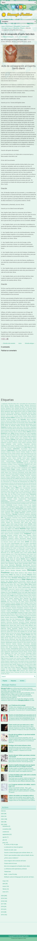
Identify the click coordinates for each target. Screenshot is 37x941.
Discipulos (33, 488)
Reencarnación (13, 617)
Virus (18, 670)
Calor (2, 441)
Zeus (8, 673)
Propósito (9, 611)
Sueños (19, 650)
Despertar (13, 477)
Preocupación (8, 607)
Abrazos (27, 405)
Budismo (33, 436)
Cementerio (24, 450)
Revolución (15, 624)
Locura (3, 556)
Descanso (3, 477)
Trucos (26, 659)
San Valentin (17, 633)
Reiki (11, 619)
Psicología (14, 612)
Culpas (29, 469)
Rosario (25, 627)
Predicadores (13, 606)
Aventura (7, 430)
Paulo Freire (25, 597)
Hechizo (28, 527)
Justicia (16, 546)
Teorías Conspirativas (30, 654)
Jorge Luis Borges (24, 543)
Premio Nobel (25, 606)
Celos (16, 450)
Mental (12, 573)
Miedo (11, 574)
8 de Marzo (33, 403)
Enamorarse (12, 500)
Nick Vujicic (17, 584)
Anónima (3, 421)
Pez (19, 601)
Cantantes (8, 444)
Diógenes (13, 488)
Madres (23, 559)
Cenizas (29, 450)
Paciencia (22, 590)
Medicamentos (32, 566)
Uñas (11, 662)
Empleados (9, 499)
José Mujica (32, 543)
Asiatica (3, 428)
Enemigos (27, 500)
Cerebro (34, 450)
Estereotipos (9, 509)
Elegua (15, 497)
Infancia (29, 535)
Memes (2, 570)
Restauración (33, 622)
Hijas (6, 528)
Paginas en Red (22, 938)
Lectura (31, 549)
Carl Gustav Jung (32, 445)
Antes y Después (32, 421)
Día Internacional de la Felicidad (9, 481)
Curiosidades (18, 470)
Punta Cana (4, 614)
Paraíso (34, 594)
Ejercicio (22, 495)
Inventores (4, 540)
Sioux (32, 642)
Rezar (23, 624)
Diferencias (33, 486)
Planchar (13, 603)
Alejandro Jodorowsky (21, 413)
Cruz (2, 467)
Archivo (22, 680)
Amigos (3, 417)
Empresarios (4, 500)
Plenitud (3, 604)
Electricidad (10, 497)
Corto (35, 462)
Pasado (21, 595)
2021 (2, 824)
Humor (27, 532)
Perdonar (3, 600)
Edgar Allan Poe (8, 494)
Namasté (28, 581)
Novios (11, 585)
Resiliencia (15, 622)
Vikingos (3, 669)
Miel (14, 574)
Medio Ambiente (16, 568)
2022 (26, 403)
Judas (30, 545)
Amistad (8, 417)
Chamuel (18, 452)
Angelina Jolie (16, 419)
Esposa (25, 508)
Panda (9, 592)
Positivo (7, 606)
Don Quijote (20, 491)
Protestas (34, 611)
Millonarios (4, 576)
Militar (34, 574)
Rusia (34, 627)
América (34, 416)
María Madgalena (10, 563)
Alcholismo (3, 413)
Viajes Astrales (11, 667)
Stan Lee (31, 648)
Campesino (14, 442)
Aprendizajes (29, 424)
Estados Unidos (31, 508)
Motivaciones (22, 577)
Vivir (27, 670)
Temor (5, 654)
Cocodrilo (3, 456)
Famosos (22, 513)
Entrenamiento (8, 503)
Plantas (26, 603)
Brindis (21, 436)
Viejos (34, 667)
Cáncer (24, 442)
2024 (2, 816)
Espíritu (17, 506)
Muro (7, 581)
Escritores (9, 505)
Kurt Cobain (13, 548)
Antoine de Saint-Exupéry (19, 422)
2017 (18, 403)
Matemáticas (4, 566)
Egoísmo (17, 495)
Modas (23, 576)
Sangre (25, 633)
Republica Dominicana (30, 620)
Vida (22, 667)
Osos (12, 590)
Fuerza (3, 521)
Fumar (6, 521)
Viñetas (14, 669)
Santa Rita (33, 634)
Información (11, 537)
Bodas (18, 435)
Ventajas (20, 666)
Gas (12, 522)
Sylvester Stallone (23, 651)
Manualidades (32, 562)
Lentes (23, 551)
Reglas (7, 619)
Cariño (25, 445)
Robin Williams (29, 625)
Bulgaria (12, 438)
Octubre (3, 587)
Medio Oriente (24, 568)
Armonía (14, 427)
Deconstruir (15, 472)
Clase (9, 455)
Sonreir (21, 647)
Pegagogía (16, 598)
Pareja (12, 595)
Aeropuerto (33, 410)
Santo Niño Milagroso (21, 636)
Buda (29, 436)
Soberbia (14, 644)
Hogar (28, 528)
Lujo (14, 557)
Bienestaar (21, 433)
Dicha (10, 486)
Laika (6, 549)
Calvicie (6, 441)
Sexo (18, 641)
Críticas (34, 466)
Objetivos (20, 585)
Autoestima (27, 428)
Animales (23, 419)
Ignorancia (11, 533)
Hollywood (33, 528)
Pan (7, 592)
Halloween (18, 527)
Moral (9, 577)
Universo (7, 662)
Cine (35, 453)
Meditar (30, 568)
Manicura (10, 562)
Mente (16, 573)
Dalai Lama (25, 470)
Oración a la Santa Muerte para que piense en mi (22, 715)
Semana (29, 637)
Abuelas (7, 406)
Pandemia (14, 592)
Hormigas (23, 530)
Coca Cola (23, 455)
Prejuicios (19, 606)
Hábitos (6, 527)
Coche (31, 455)
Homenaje (9, 530)
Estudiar (19, 509)
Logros (6, 556)
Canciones (29, 442)
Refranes (34, 617)
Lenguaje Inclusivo (15, 551)
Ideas (2, 533)
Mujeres (29, 579)
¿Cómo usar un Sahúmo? (11, 858)
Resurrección (10, 624)
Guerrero (30, 525)
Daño (29, 470)
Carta (25, 447)
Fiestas (25, 516)
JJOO (2, 543)
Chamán (13, 452)
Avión (14, 430)
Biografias (33, 433)
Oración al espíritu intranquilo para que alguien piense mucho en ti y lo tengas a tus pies (22, 765)
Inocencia (26, 537)
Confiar (2, 461)
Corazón (13, 462)
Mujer (24, 579)
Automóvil (33, 428)
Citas (6, 455)
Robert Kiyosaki (20, 625)
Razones (34, 614)
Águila (16, 411)
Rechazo (13, 615)
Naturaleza (4, 582)
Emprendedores (32, 499)
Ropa (21, 627)
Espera (7, 506)
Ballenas (34, 430)
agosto (5, 837)
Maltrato (29, 560)
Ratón (26, 614)
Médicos (9, 568)
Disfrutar (22, 489)
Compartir (33, 458)
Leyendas (16, 552)
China (5, 453)
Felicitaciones (21, 514)
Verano (24, 666)
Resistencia (21, 622)
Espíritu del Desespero (25, 506)
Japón (15, 541)
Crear (31, 464)
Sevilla (15, 641)
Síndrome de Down (21, 642)
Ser (32, 639)
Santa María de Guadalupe (14, 634)
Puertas (34, 612)
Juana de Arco (18, 545)
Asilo (6, 428)
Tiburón (21, 656)
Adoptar (24, 410)
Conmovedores (10, 461)
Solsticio (3, 647)
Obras (28, 585)
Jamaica (11, 541)
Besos (9, 433)
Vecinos (31, 664)
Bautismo (20, 431)
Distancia (27, 489)
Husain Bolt (32, 532)
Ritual (11, 625)
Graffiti (34, 524)
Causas (30, 448)
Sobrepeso (19, 644)
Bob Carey (7, 435)
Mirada (9, 576)
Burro (21, 438)
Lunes (17, 557)
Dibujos (6, 486)
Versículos (33, 666)
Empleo (15, 499)
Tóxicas (23, 658)
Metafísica (21, 573)
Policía (25, 604)
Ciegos (22, 453)
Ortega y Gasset (32, 589)
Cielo (25, 453)
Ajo (27, 411)
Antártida (18, 421)
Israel (28, 540)
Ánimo (28, 419)
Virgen (14, 670)
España (34, 505)
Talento (34, 651)
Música (11, 581)
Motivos (28, 577)
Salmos (34, 628)
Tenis (18, 654)
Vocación (31, 670)
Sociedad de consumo (7, 645)
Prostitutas (22, 611)
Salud (11, 630)
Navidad (10, 582)
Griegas (21, 525)
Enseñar (3, 503)
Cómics (14, 458)
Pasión (29, 595)
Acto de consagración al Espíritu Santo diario (17, 34)
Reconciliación (26, 615)
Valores (19, 664)
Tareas (15, 653)
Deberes (7, 472)
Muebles (8, 579)
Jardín (18, 541)
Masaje (6, 565)
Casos (2, 448)
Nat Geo (34, 581)
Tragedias (3, 659)
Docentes (3, 491)
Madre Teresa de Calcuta (13, 559)
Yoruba (2, 673)
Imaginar (34, 533)
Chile (2, 453)
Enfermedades (5, 502)
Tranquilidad (9, 659)
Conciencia (22, 459)
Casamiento (33, 447)
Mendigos (13, 570)
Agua (12, 411)
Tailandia (30, 651)
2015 (2, 909)
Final (5, 517)
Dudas (17, 492)
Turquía (34, 659)
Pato (2, 597)
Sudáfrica (15, 650)
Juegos (34, 545)
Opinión (20, 587)
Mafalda (3, 560)
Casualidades (8, 448)
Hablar (10, 527)
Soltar (7, 647)
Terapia (3, 656)
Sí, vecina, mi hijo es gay (11, 844)
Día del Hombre (18, 480)
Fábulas (24, 511)
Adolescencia (18, 410)
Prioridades (3, 609)
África (2, 411)
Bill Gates (27, 433)
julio (4, 840)
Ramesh (17, 614)
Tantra (2, 653)
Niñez (26, 584)
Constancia (25, 461)
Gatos (26, 522)
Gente (12, 524)
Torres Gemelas (17, 658)
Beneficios (4, 433)
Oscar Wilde (4, 590)
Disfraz (17, 489)
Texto (11, 656)
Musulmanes (22, 581)
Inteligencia (4, 538)
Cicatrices (18, 453)
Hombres (3, 530)
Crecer (34, 464)
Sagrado (21, 628)
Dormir (5, 492)
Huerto (8, 532)
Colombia (29, 456)
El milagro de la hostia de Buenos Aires (20, 745)
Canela (2, 444)
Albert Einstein (32, 411)
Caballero (3, 439)
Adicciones (8, 410)
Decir (10, 472)
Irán (21, 540)
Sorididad (34, 647)
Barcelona (10, 431)
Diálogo (24, 484)
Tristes (18, 659)
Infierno (34, 535)
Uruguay (15, 662)
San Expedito (21, 631)
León (26, 551)
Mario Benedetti (23, 563)
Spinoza (26, 648)
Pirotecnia (8, 603)
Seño (20, 639)
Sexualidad (23, 641)
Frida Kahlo (19, 519)
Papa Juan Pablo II (6, 594)
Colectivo (20, 456)
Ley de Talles (10, 552)
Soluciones (15, 647)
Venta (16, 666)
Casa (28, 447)
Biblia (12, 433)
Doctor (8, 491)
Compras (3, 459)
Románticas (16, 627)
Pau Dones (11, 597)
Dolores (15, 491)
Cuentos (33, 467)
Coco (35, 455)
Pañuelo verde (21, 592)
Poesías (18, 604)
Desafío (2, 475)
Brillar (17, 436)
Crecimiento (4, 466)
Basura (15, 431)
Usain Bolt (20, 662)
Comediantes (4, 458)
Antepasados (24, 421)
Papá (26, 592)
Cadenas (12, 439)
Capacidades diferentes (30, 444)
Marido (17, 563)
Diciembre (15, 486)
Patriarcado (6, 597)
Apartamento (8, 424)
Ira (19, 540)
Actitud (17, 408)
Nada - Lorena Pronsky (10, 874)
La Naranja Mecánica (30, 548)
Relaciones (18, 619)
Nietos (22, 584)
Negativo (15, 582)
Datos (34, 470)
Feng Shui (16, 516)
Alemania (3, 414)
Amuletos (18, 417)
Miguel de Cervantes (21, 574)
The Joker (16, 656)
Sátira (2, 637)
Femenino (27, 514)
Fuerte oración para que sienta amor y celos (21, 725)
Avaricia (3, 430)
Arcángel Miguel (25, 425)
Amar (20, 416)
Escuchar (15, 505)
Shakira (34, 641)
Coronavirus (19, 462)
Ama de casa (10, 416)
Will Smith (22, 672)
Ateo (14, 428)
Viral (10, 670)
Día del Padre (32, 480)
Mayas (27, 566)
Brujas (25, 436)
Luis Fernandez (9, 557)
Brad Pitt (9, 436)
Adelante (3, 410)
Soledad (27, 645)
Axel (17, 430)
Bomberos (29, 435)
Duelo (20, 492)
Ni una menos (9, 584)
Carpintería (18, 447)
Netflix (2, 584)
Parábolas (19, 594)
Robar (15, 625)
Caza (35, 448)
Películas (26, 598)
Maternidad (15, 566)
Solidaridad (33, 645)
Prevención (26, 607)
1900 (9, 403)
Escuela (20, 505)
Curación (12, 470)
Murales (3, 581)
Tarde (12, 653)
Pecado (2, 598)
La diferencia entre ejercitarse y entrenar (15, 869)
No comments (23, 37)
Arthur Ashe (23, 427)
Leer (35, 549)
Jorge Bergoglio (15, 543)
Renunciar (9, 620)
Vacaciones (30, 662)
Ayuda (22, 430)
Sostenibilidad (14, 648)
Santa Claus (30, 633)
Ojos (16, 587)
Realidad (3, 615)
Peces (6, 598)
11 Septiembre (4, 403)
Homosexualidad (16, 530)
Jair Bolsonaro (4, 541)
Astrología (10, 428)
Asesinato (33, 427)
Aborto (22, 405)
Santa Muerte (26, 634)
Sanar (22, 633)
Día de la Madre (15, 478)
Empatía (3, 499)
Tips (2, 658)
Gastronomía (17, 522)
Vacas (34, 662)
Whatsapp (16, 672)
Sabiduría (3, 628)
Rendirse (3, 620)
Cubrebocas (24, 467)
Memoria (7, 570)
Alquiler (28, 414)
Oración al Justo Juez (10, 850)
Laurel (17, 549)
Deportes (17, 474)
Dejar (30, 472)
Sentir (17, 639)
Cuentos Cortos (5, 469)
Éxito (12, 511)
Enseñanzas (33, 502)
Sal (30, 628)
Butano (30, 438)
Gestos (25, 524)
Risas (7, 625)
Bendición (33, 431)
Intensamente (23, 538)
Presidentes (20, 607)
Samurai (26, 630)
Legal (2, 551)
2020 (23, 403)
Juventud (21, 546)
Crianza (13, 466)
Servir (12, 641)
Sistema (3, 644)
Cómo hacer (26, 458)
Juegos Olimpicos (5, 546)
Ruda (31, 627)
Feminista (10, 516)
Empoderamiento (22, 499)
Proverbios (3, 612)
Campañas (9, 442)
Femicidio (33, 514)
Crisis (17, 466)
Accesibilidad (33, 406)
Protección (28, 611)
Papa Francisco (32, 592)
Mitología (16, 576)
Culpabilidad (24, 469)
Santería (3, 636)
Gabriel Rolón (29, 521)
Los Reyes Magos (27, 556)
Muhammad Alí (18, 579)
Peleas (21, 598)
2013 (2, 914)
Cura (8, 470)
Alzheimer (3, 416)
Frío (23, 519)
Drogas (13, 492)
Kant (29, 546)
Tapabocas (7, 653)
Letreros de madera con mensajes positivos (21, 795)
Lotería (34, 556)
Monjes (2, 577)
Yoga (34, 672)
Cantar (14, 444)
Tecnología (29, 653)
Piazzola (32, 601)
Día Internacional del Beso (20, 483)
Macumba (33, 557)
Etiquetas (13, 680)
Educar (3, 495)
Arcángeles (33, 425)
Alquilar (24, 414)
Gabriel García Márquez (19, 521)
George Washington (19, 524)
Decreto (26, 472)
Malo (25, 560)
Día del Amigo (10, 480)
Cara (9, 445)
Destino (18, 477)
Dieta (24, 486)
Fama (12, 513)
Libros (34, 552)
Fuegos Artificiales (31, 519)
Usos (25, 662)
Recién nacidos (19, 615)
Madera (3, 559)
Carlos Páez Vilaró (5, 447)
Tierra (34, 656)
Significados (9, 642)
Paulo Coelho (18, 597)
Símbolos (15, 642)
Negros (25, 582)
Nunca (15, 585)
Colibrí (24, 456)
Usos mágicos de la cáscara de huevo (15, 860)
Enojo (27, 502)
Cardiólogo (17, 445)
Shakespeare (29, 641)
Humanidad (16, 532)
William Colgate (29, 672)
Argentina (4, 427)
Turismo (30, 659)
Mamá (34, 560)
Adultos (28, 410)
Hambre (23, 527)
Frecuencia (13, 519)
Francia (3, 519)
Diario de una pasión (31, 484)
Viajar (5, 667)
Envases (19, 503)
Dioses (20, 488)
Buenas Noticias (5, 438)
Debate (2, 472)
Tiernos (30, 656)
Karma (3, 548)
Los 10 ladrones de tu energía (17, 705)
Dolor (12, 491)
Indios (24, 535)
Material (9, 566)
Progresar (3, 611)
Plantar (22, 603)
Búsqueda (25, 438)
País (30, 590)
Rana (20, 614)
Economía (34, 492)
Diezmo (28, 486)
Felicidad (14, 514)
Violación (19, 669)
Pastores (34, 595)
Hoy (6, 532)
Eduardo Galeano (25, 494)
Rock (35, 625)
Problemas (9, 609)
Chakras (8, 452)
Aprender (22, 424)
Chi (31, 452)
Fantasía (28, 513)
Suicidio (34, 650)
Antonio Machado (29, 422)
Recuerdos (33, 615)
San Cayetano (7, 631)
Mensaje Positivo (21, 570)
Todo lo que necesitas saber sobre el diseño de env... (19, 855)
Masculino (33, 565)
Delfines (34, 472)
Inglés (16, 537)
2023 (29, 403)
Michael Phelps (4, 574)
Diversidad (33, 489)
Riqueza (3, 625)
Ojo (13, 587)
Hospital (33, 530)
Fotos (34, 517)
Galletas (3, 522)
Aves (11, 430)
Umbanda (12, 661)
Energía (34, 500)
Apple (18, 424)
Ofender (10, 587)
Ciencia (29, 453)
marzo (4, 886)
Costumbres (20, 464)
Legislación (7, 551)
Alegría (12, 413)
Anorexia (8, 421)
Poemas (12, 604)
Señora (23, 639)
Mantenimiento (20, 562)
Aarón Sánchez (4, 405)
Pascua (26, 595)
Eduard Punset (16, 494)
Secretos (6, 637)
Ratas (23, 614)
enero (4, 892)
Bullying (17, 438)
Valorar (14, 664)
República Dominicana (6, 622)
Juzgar (26, 546)
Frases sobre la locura (10, 863)
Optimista (33, 587)
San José (27, 631)
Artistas (28, 427)
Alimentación (9, 414)
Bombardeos (23, 435)
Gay (30, 522)
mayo (4, 881)
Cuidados (18, 469)
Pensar (34, 598)
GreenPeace (16, 525)
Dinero (8, 488)
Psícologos (25, 612)
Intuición (34, 538)
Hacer (13, 527)
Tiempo (26, 656)
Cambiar (10, 441)
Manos (15, 562)
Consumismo (33, 461)
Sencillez (7, 639)
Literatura (23, 554)
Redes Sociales (5, 617)
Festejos (21, 516)
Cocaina (28, 455)
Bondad (34, 435)
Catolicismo (9, 26)
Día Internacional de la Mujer (26, 481)
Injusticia (21, 537)
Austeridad (17, 428)
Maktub (18, 560)
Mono (6, 577)
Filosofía (30, 516)
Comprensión (10, 459)
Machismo (28, 557)
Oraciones (16, 28)
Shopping (3, 642)
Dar (32, 470)
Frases (7, 519)
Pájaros (34, 590)
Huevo (11, 532)
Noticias (7, 585)
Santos (29, 636)
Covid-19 (26, 464)
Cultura (34, 469)
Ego (13, 495)
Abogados (17, 405)
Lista (19, 554)
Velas (2, 666)
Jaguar (34, 540)
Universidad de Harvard (23, 661)
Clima (18, 455)
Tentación (22, 654)
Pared (8, 595)
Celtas (19, 450)
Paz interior (33, 597)
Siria (35, 642)
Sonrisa (25, 647)
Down (9, 492)
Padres (27, 590)
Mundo (34, 579)
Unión (15, 661)
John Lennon (7, 543)
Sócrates (16, 645)
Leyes (21, 552)
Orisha (26, 589)
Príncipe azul (33, 607)
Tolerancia (6, 658)
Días (2, 486)
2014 (11, 403)
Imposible (3, 535)
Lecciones (21, 549)
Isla (26, 540)
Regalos (3, 619)
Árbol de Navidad (10, 425)
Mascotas (19, 565)
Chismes (9, 453)
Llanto (27, 554)
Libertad (30, 552)
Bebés (24, 431)
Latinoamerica (11, 549)
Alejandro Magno (32, 413)
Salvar (22, 630)
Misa (12, 576)
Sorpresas (3, 648)
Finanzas (9, 517)
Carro (22, 447)
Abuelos (12, 406)
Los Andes (19, 556)
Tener (15, 654)
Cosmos (15, 464)
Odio (6, 587)
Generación (3, 524)
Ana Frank (23, 417)
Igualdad (16, 533)
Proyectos (8, 612)
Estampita (3, 509)
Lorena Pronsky (12, 556)
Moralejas (14, 577)
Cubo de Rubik (17, 467)
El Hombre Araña (29, 495)
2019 (2, 898)
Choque (13, 453)
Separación (28, 639)
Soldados (22, 645)
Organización (11, 589)
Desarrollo (27, 475)
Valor (10, 664)
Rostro (28, 627)
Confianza (33, 459)
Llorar (31, 554)
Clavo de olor (14, 455)
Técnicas (23, 653)
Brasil (13, 436)
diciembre (5, 826)
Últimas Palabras (5, 661)
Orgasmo (17, 589)
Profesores (33, 609)
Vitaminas (22, 670)
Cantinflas (19, 444)
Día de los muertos (25, 478)
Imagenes (27, 534)
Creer (9, 466)
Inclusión (9, 535)
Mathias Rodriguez (8, 37)
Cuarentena (7, 467)
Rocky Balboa (9, 627)
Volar (35, 670)
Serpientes (7, 641)
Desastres (33, 475)
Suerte (23, 650)
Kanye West (33, 546)
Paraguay (29, 594)
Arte (18, 427)
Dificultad (3, 488)
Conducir (28, 459)
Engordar (24, 502)
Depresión (28, 474)
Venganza (12, 666)
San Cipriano (14, 631)
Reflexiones (28, 617)
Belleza (29, 431)
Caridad (22, 445)
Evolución (7, 511)
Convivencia (4, 462)
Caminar (29, 441)
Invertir (12, 540)
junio (4, 842)
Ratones (30, 614)
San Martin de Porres (9, 633)
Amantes (17, 416)
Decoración (21, 472)
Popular (5, 680)
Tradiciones (33, 658)
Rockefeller (3, 627)
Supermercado (15, 651)
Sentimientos (12, 639)
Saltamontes (4, 630)
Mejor (34, 568)
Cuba (12, 467)
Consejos (18, 461)
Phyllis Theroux (25, 601)
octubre (5, 831)
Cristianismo (17, 26)
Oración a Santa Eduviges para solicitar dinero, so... (18, 852)
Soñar (29, 647)
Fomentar (24, 517)
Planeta (18, 603)
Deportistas (23, 474)
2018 (21, 403)
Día (22, 477)
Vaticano (27, 664)
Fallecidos (7, 513)
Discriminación (4, 489)
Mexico (30, 573)
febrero (5, 889)
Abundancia (18, 406)
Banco (2, 431)
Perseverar (26, 600)
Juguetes (12, 546)
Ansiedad (12, 421)
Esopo (29, 505)
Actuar (34, 408)
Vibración (17, 667)
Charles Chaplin (25, 452)
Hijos (9, 528)
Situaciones (8, 644)
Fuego (25, 519)
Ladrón (2, 549)
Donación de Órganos (30, 491)
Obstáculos (33, 585)
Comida (19, 458)
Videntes (26, 667)
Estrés (15, 509)
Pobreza (7, 604)
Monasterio (33, 576)
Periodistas (14, 600)
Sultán (2, 651)
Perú (8, 601)
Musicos (16, 581)
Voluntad (3, 672)
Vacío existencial (5, 664)
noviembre (6, 829)
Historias (23, 529)
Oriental (22, 589)
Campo (19, 442)
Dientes (20, 486)
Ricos (26, 624)
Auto (22, 428)
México (34, 573)
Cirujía (2, 455)
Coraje (9, 462)
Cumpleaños (4, 470)
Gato (22, 522)
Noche (34, 584)
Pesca (11, 601)
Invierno (16, 540)
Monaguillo (27, 576)
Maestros (33, 559)
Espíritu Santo (25, 26)
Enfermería (18, 502)
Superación (7, 651)
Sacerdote (14, 628)
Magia (7, 560)
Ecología (28, 492)
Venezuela (6, 666)
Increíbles (15, 535)
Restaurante (4, 624)
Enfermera (12, 502)
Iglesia (6, 533)
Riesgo (29, 624)
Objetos (25, 585)
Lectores (27, 549)
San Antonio (31, 630)
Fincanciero (14, 517)
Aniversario (33, 419)
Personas (3, 601)
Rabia (8, 614)
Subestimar (9, 650)
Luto (21, 557)
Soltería (10, 647)
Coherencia (8, 456)
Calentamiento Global (30, 439)
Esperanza (12, 506)
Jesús (27, 542)
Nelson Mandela (31, 582)
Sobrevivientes (26, 644)
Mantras (26, 562)
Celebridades (11, 450)
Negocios (20, 582)
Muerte (12, 579)
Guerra (25, 525)
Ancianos (3, 419)
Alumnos (33, 414)
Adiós (13, 410)
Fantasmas (33, 513)
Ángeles (9, 419)
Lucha (2, 557)
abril (4, 883)
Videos (30, 667)
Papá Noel (13, 594)
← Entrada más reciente (8, 343)
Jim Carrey (33, 541)
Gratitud (7, 525)
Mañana (3, 563)
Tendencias (10, 654)
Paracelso (24, 594)
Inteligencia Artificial (13, 538)
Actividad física (23, 408)
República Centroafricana (18, 620)
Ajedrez (24, 411)
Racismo (12, 614)
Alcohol (8, 413)
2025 (2, 813)
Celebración (3, 450)
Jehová (22, 541)
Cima (32, 453)
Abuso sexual (25, 406)
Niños (30, 584)
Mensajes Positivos (7, 28)
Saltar (8, 630)
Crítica (29, 466)
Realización (8, 615)
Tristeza (22, 659)
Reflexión (20, 617)
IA (35, 532)
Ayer (19, 430)
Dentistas (3, 474)
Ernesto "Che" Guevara (30, 503)
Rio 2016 (34, 624)
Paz (29, 597)
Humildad (22, 532)
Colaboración (15, 456)
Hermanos (33, 527)
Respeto (27, 622)
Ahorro (20, 411)
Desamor (8, 475)
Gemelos (34, 522)
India (20, 535)
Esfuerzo (25, 505)
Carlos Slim (12, 447)
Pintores (3, 603)
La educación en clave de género (13, 847)
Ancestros (33, 417)
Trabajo (27, 658)
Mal (21, 560)
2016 (15, 403)
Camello (24, 441)
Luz (23, 557)
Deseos (8, 477)
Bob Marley (13, 435)
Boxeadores (3, 436)
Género (8, 524)
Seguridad (24, 637)
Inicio (3, 26)
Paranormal (3, 595)
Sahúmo (26, 628)
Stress (5, 650)
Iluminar (22, 533)
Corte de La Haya (28, 462)
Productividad (16, 609)
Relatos (23, 619)
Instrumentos (33, 537)
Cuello (29, 467)
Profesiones (27, 609)
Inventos (9, 540)
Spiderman (21, 648)
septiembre (6, 834)
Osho (8, 590)
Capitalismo (4, 445)
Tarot (19, 653)
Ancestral (29, 417)
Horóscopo (28, 530)
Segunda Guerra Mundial (15, 637)
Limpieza (8, 554)
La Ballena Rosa (21, 548)
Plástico (31, 603)
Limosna (3, 554)
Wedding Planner (10, 672)
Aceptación (8, 408)
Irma (23, 540)
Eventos (3, 511)
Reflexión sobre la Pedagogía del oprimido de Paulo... (19, 877)
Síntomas (28, 642)
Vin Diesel (8, 669)
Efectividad (8, 495)
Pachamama (17, 590)
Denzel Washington (10, 474)
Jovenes (12, 545)
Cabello (8, 439)
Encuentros (20, 500)
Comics (10, 458)
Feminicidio (4, 516)
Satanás (34, 636)
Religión (22, 28)
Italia (31, 540)
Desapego (22, 475)
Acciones (3, 408)
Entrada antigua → (30, 343)
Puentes (30, 612)
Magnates (12, 560)
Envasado (14, 503)
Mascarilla (12, 565)
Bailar (30, 430)
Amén (29, 416)
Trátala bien (7, 871)
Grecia (11, 525)
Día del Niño (25, 480)
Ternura (7, 656)
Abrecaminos (33, 405)
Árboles (18, 425)
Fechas (9, 514)
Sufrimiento (28, 650)
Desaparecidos (15, 475)
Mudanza (3, 579)
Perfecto (9, 600)
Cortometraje (4, 464)
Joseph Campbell (5, 545)
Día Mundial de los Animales (15, 484)
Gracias (30, 524)
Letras (29, 551)
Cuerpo (13, 469)
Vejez (34, 664)
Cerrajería (3, 452)
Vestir (2, 667)
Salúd (15, 630)
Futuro (10, 521)
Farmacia (3, 514)
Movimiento (33, 577)
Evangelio (33, 509)
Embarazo (27, 497)
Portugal (3, 606)
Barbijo (6, 431)
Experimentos (18, 511)
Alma (15, 414)
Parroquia (16, 595)
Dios (17, 488)
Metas (26, 573)
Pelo (30, 598)
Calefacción (21, 439)
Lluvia (34, 554)
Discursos (11, 489)
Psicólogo (20, 612)
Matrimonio (22, 566)
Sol (19, 645)
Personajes (33, 600)
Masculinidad (26, 565)
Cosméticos (10, 464)
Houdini (3, 532)
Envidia (23, 503)
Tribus (14, 659)
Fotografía (29, 517)
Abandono (11, 405)
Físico (19, 517)
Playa (34, 603)
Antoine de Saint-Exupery (7, 422)
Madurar (28, 559)
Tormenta (11, 658)
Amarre (25, 416)
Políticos (33, 604)
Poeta (22, 604)
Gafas (34, 521)
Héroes (2, 528)
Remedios (34, 619)
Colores (34, 456)
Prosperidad (15, 611)
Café (17, 439)
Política (29, 604)
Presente (14, 607)
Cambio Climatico (18, 441)
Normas (3, 585)
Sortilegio (8, 648)
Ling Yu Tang (14, 554)
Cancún (34, 442)
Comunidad (16, 459)
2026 (2, 811)
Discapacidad (26, 488)
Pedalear (11, 598)
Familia (17, 513)
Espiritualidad (19, 508)
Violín (7, 670)
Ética (29, 509)
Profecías (21, 609)
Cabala (34, 438)
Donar (2, 492)
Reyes (19, 624)
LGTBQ (25, 552)
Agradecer (7, 411)
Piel (35, 601)
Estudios (24, 509)
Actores (30, 408)
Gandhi (8, 522)
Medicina (3, 568)
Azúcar (26, 430)
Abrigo (2, 406)
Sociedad (33, 644)
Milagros (29, 574)
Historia (17, 528)
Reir (14, 619)
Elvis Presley (21, 497)
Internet (29, 538)
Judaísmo (26, 545)
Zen (5, 673)
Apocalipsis (14, 424)
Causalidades (24, 448)
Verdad (29, 666)
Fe (6, 514)
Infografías (4, 537)
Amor (13, 418)
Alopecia (20, 414)
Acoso (13, 408)
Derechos (34, 474)
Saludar (19, 630)
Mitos (20, 576)
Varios (22, 664)
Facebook (28, 511)
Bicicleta (17, 433)
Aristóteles (9, 427)
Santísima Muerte (10, 636)
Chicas (34, 452)
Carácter (12, 445)
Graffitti (3, 525)
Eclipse (24, 492)
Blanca (2, 435)
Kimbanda (7, 548)
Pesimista (15, 601)
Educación (33, 494)
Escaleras (3, 505)
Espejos (3, 506)
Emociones (33, 497)
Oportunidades (26, 587)
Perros (20, 600)
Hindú (12, 528)
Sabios (9, 628)
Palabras (3, 592)
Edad (2, 494)
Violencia (25, 669)
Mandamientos (4, 562)
